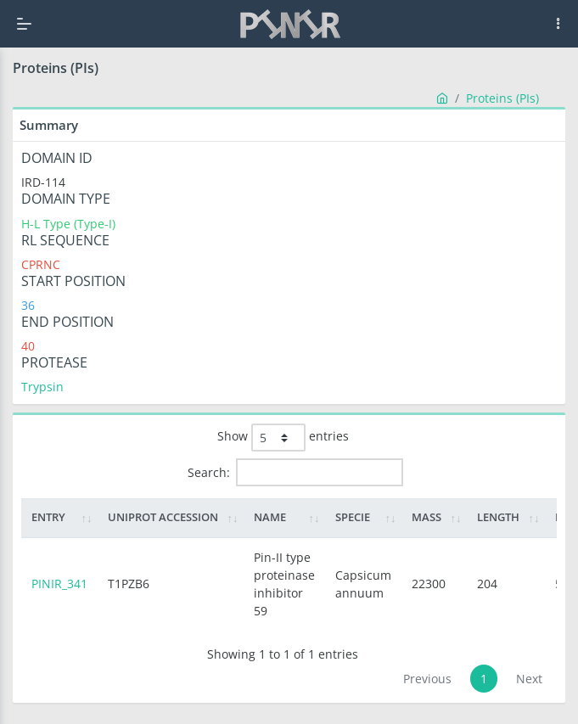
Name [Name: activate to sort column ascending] (270, 517)
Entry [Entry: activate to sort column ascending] (48, 517)
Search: (295, 472)
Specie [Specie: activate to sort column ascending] (352, 517)
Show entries (283, 438)
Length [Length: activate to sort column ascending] (498, 517)
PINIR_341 (59, 583)
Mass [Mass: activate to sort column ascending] (426, 517)
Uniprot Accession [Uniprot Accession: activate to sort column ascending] (163, 517)
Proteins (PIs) (502, 98)
